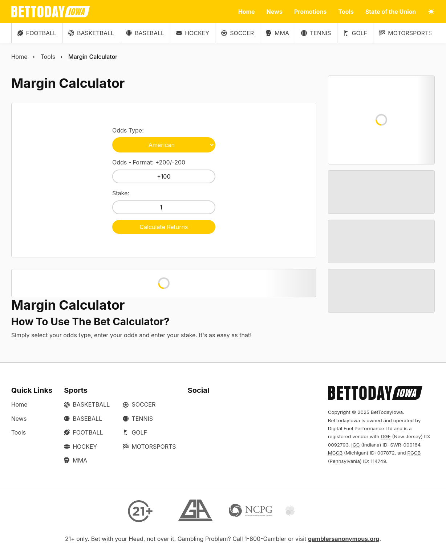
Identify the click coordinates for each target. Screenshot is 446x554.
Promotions (310, 11)
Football (36, 33)
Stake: (163, 202)
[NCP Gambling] (250, 511)
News (275, 11)
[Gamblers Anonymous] (195, 511)
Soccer (237, 33)
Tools (345, 11)
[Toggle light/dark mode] (431, 11)
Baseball (145, 33)
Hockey (192, 33)
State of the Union (390, 11)
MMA (277, 33)
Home (246, 11)
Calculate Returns (163, 227)
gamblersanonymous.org (344, 538)
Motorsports (405, 33)
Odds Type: (163, 139)
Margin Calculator (92, 56)
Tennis (316, 33)
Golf (355, 33)
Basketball (91, 33)
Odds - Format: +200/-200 (163, 171)
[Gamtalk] (306, 511)
